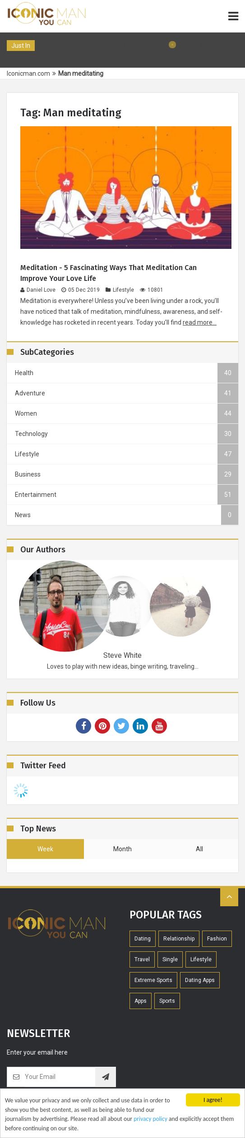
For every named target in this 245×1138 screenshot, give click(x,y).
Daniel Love (37, 290)
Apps (140, 1001)
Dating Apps (200, 980)
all (199, 849)
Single (170, 959)
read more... (200, 322)
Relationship (178, 939)
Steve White (122, 655)
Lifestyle (120, 290)
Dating (142, 939)
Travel (142, 959)
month (122, 849)
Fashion (217, 939)
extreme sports (153, 980)
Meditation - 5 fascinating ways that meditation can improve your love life (108, 273)
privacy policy (150, 1120)
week (45, 849)
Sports (167, 1001)
